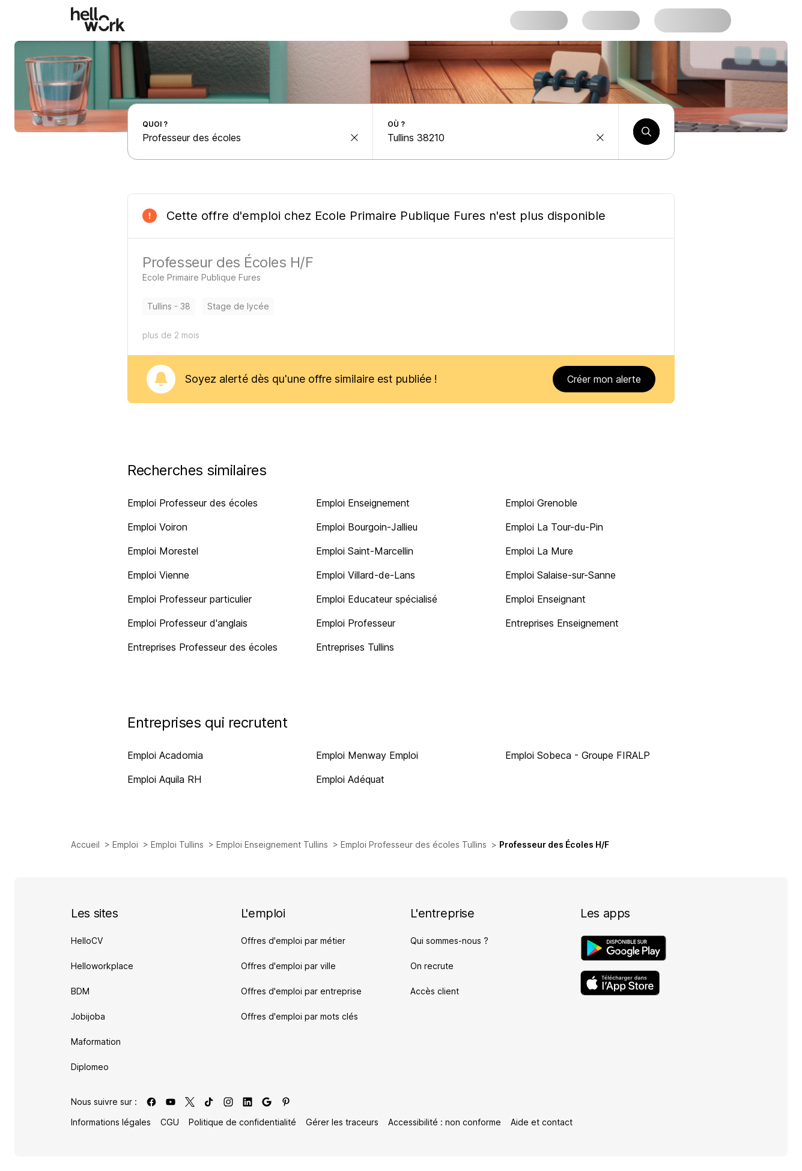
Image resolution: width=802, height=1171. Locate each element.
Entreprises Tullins (355, 647)
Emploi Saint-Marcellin (364, 551)
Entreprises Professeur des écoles (202, 647)
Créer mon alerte (604, 379)
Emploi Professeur (355, 623)
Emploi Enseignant (545, 599)
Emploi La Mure (539, 551)
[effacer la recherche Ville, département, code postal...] (600, 138)
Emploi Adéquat (350, 779)
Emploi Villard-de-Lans (365, 575)
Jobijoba (88, 1016)
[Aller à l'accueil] (98, 19)
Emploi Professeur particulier (189, 599)
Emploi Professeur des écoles (192, 503)
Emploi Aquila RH (164, 779)
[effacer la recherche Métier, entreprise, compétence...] (354, 138)
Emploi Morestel (162, 551)
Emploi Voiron (157, 527)
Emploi (125, 844)
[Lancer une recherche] (646, 131)
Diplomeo (90, 1067)
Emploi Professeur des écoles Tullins (414, 844)
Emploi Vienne (158, 575)
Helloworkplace (102, 966)
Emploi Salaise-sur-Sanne (560, 575)
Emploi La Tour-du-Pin (554, 527)
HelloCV (87, 940)
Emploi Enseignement (363, 503)
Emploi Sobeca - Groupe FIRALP (577, 755)
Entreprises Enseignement (562, 623)
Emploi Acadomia (165, 755)
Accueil (85, 844)
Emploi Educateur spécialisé (376, 599)
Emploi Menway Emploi (367, 755)
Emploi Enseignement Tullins (272, 844)
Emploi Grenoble (541, 503)
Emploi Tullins (177, 844)
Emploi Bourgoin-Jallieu (367, 527)
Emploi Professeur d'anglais (187, 623)
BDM (80, 991)
